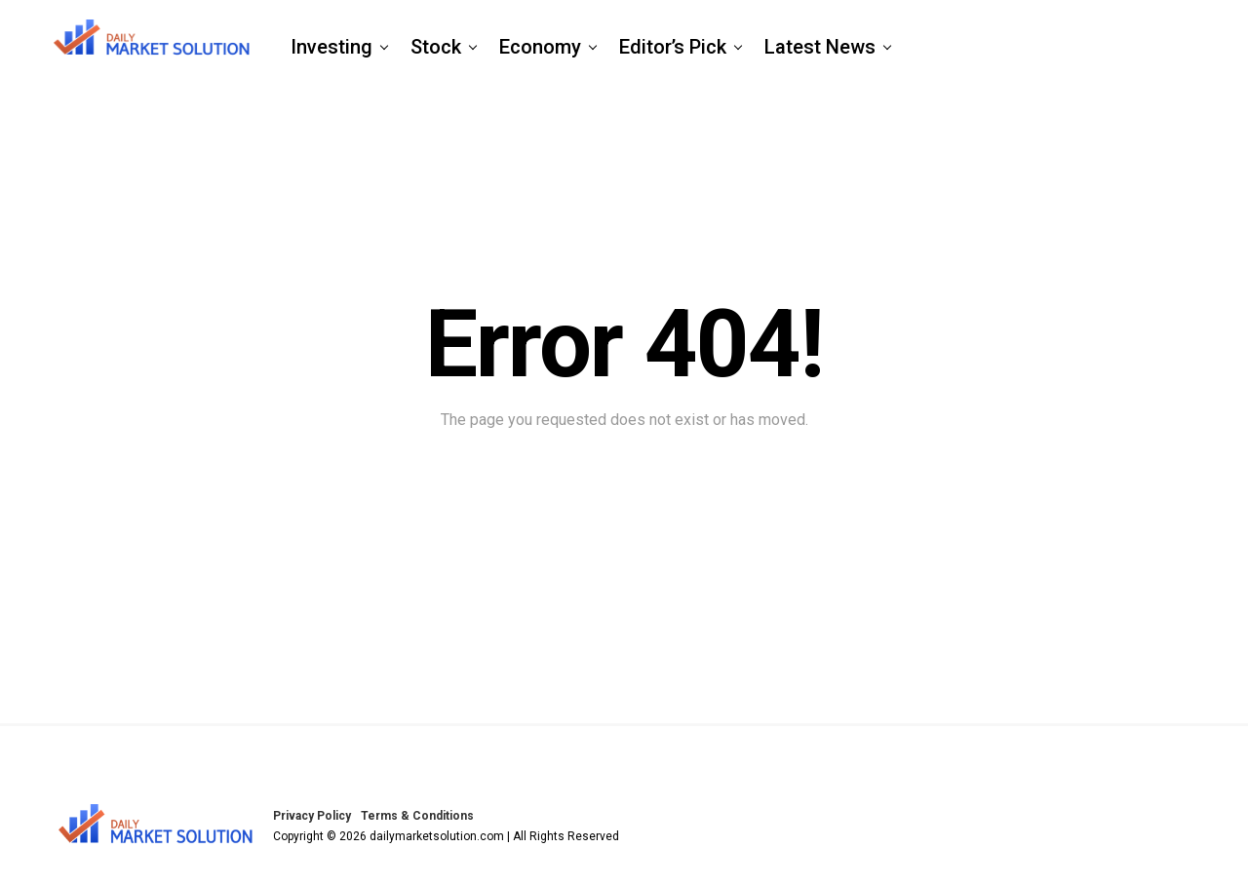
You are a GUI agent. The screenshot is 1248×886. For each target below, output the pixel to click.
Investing (331, 46)
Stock (435, 46)
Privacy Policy (312, 816)
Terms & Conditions (417, 816)
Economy (540, 46)
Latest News (820, 46)
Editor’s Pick (672, 46)
